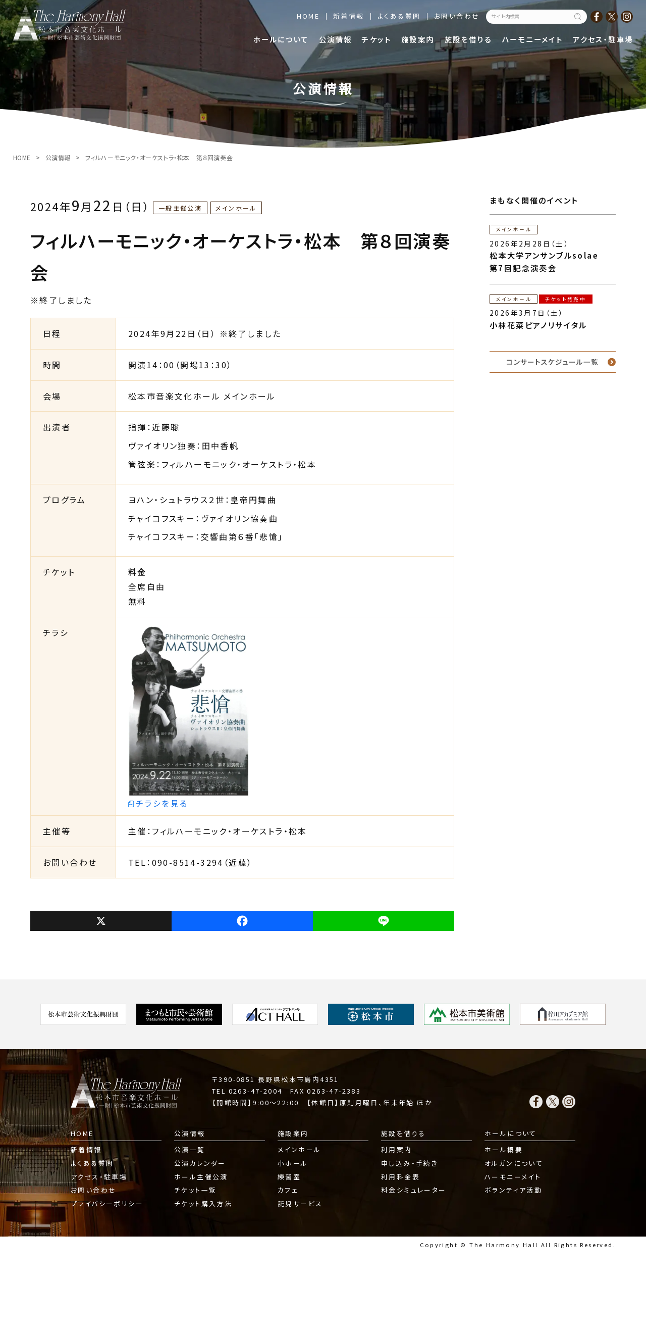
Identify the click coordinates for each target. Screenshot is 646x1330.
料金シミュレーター (414, 1190)
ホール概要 (503, 1149)
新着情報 (348, 16)
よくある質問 (399, 16)
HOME (308, 16)
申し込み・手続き (409, 1163)
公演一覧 (189, 1149)
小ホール (293, 1163)
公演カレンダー (200, 1163)
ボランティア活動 (513, 1190)
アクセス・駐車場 (603, 39)
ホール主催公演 (201, 1176)
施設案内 (418, 39)
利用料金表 (400, 1176)
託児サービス (300, 1203)
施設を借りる (468, 39)
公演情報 (335, 39)
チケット (376, 39)
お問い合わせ (456, 16)
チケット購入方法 (203, 1203)
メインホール (299, 1149)
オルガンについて (513, 1163)
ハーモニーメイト (532, 39)
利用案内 (396, 1149)
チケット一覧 (195, 1190)
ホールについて (281, 39)
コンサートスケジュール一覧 (552, 362)
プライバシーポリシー (107, 1203)
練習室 (289, 1176)
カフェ (288, 1190)
